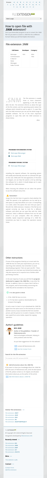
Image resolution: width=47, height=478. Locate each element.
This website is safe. (11, 460)
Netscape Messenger (18, 153)
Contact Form (9, 468)
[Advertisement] (26, 82)
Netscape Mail (16, 156)
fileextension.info (26, 436)
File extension (11, 413)
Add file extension (10, 470)
